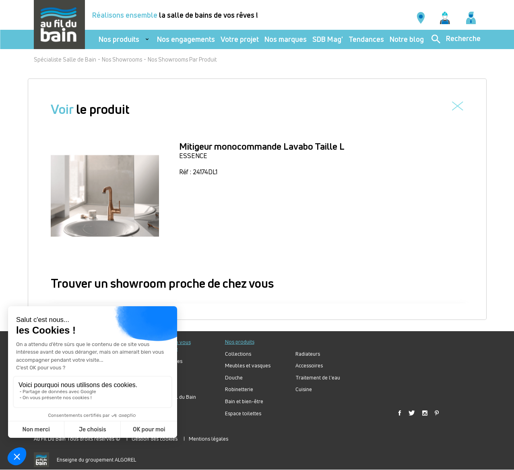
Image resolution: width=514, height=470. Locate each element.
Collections (238, 354)
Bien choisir (162, 385)
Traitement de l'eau (317, 377)
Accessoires (309, 365)
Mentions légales (208, 438)
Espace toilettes (243, 413)
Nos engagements (186, 39)
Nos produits (119, 39)
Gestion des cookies (155, 438)
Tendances (366, 39)
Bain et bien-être (244, 401)
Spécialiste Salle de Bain (65, 59)
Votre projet (240, 39)
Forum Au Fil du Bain (172, 397)
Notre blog (407, 39)
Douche (234, 377)
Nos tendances (165, 361)
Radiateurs (307, 354)
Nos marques (285, 39)
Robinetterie (239, 389)
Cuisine (303, 389)
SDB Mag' (327, 39)
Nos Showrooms (122, 59)
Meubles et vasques (247, 365)
